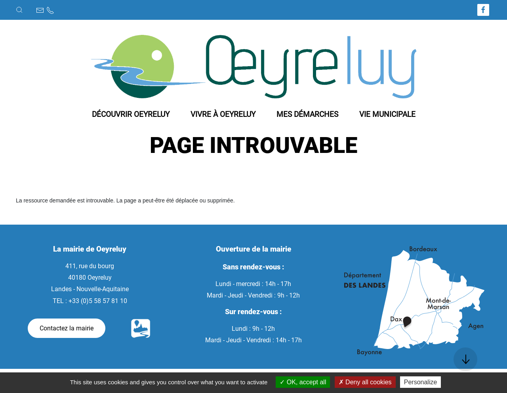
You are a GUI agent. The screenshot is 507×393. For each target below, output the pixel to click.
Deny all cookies (365, 382)
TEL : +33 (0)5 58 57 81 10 (90, 301)
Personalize (420, 382)
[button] (19, 9)
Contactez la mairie (66, 328)
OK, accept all (303, 382)
